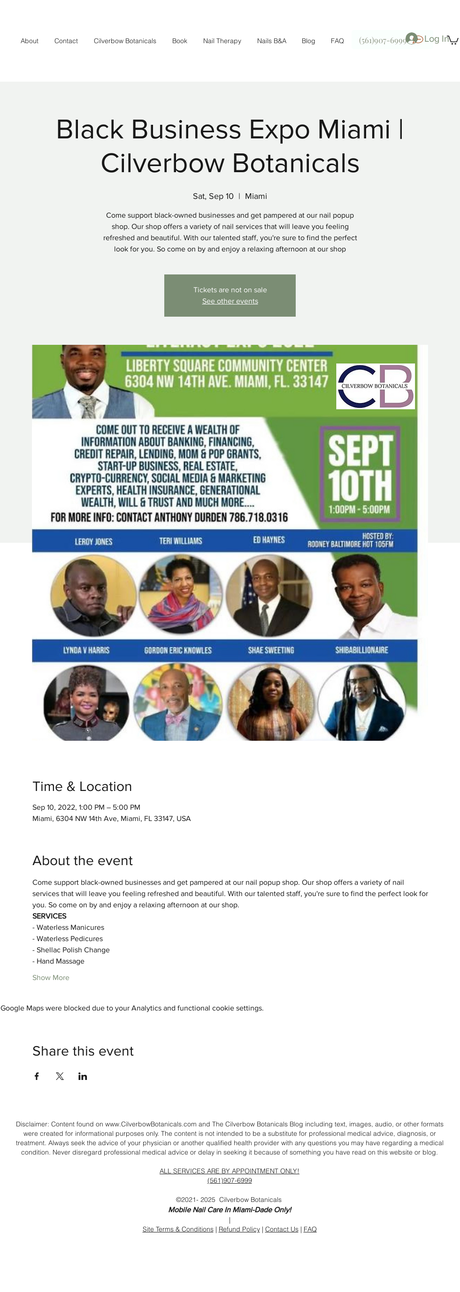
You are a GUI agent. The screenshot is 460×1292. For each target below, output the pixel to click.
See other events (230, 301)
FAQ (310, 1229)
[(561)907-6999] (392, 39)
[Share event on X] (59, 1076)
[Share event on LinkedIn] (82, 1076)
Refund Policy (239, 1229)
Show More (50, 977)
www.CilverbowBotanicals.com (151, 1124)
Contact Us (282, 1229)
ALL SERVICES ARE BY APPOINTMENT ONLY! (229, 1171)
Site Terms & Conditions (178, 1229)
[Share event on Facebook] (36, 1076)
